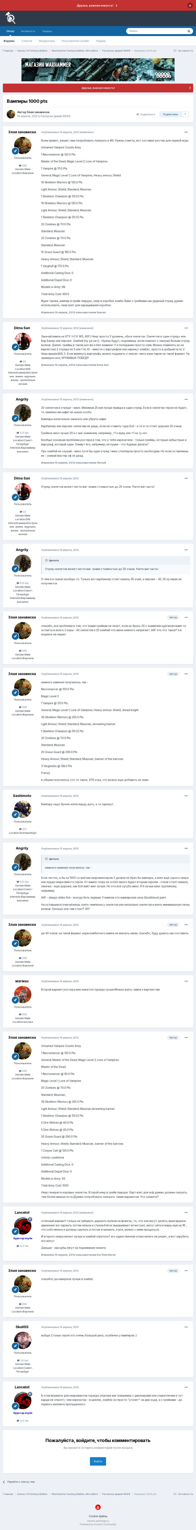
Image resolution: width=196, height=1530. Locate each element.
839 (23, 1014)
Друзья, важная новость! (95, 5)
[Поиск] (146, 31)
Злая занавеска (38, 112)
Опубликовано (60, 132)
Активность (28, 31)
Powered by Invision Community (98, 1524)
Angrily (22, 399)
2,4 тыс (23, 1245)
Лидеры (101, 40)
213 (22, 828)
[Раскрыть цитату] (46, 560)
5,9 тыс (23, 432)
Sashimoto (22, 796)
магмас (22, 981)
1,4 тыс (23, 1360)
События (26, 40)
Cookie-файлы (98, 1516)
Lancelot (22, 1212)
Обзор (10, 33)
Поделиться (145, 114)
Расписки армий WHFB (55, 116)
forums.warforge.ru (98, 1520)
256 (23, 165)
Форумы (9, 40)
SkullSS (22, 1327)
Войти (98, 1461)
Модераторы (47, 40)
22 (23, 361)
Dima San (22, 328)
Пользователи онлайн (75, 40)
